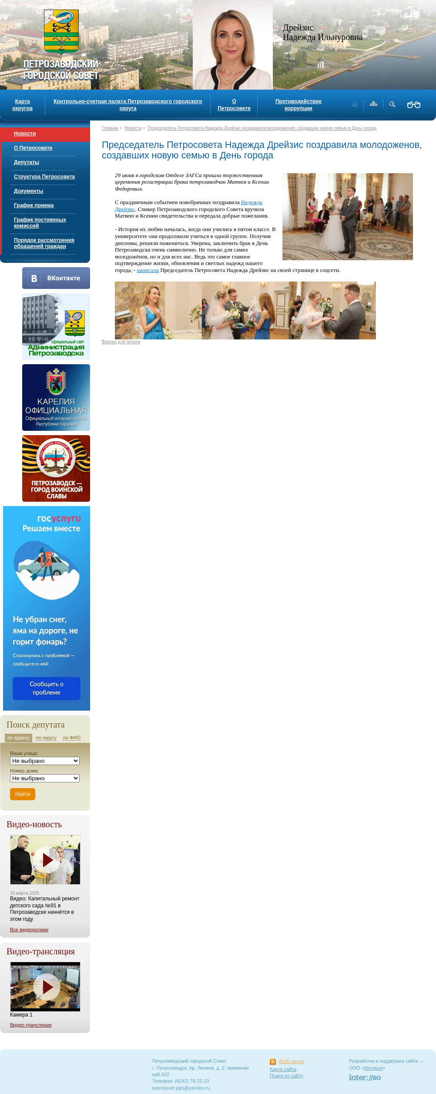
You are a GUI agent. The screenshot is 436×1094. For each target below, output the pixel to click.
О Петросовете (234, 104)
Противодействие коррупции (298, 104)
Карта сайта (283, 1069)
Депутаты (26, 162)
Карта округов (22, 104)
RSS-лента (291, 1061)
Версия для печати (121, 341)
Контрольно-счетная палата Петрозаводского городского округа (128, 104)
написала (148, 270)
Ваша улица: (24, 753)
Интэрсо (373, 1068)
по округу (46, 737)
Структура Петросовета (44, 177)
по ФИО (71, 737)
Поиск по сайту (286, 1075)
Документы (28, 191)
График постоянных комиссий (40, 223)
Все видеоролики (29, 929)
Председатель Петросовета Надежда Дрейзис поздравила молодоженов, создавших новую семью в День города (262, 128)
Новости (25, 134)
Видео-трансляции (31, 1024)
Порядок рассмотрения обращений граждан (44, 243)
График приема (34, 205)
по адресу (18, 737)
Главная (110, 128)
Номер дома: (24, 770)
